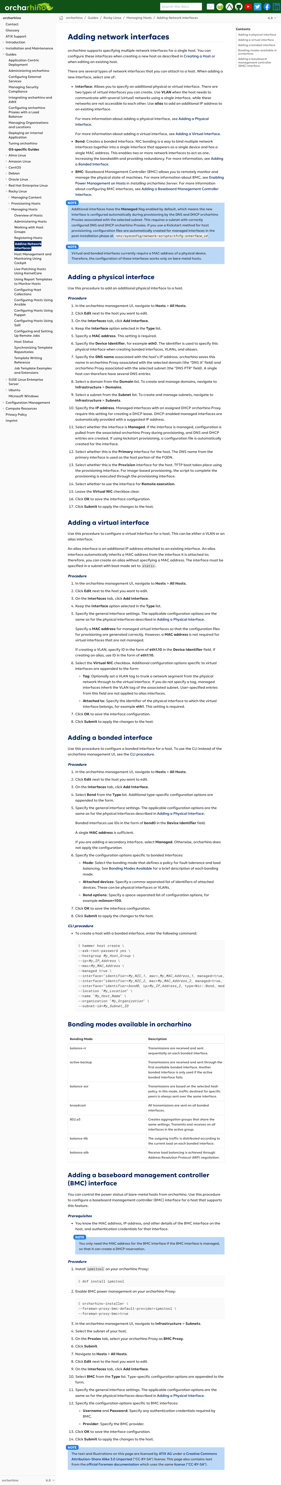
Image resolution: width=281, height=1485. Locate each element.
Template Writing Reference (28, 360)
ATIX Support (16, 36)
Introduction (15, 42)
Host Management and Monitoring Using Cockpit (32, 258)
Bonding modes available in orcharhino (257, 52)
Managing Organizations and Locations (29, 125)
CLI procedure (142, 754)
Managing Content (26, 197)
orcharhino (12, 18)
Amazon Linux (20, 161)
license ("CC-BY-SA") (190, 1464)
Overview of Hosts (28, 215)
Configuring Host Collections (27, 292)
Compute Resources (21, 408)
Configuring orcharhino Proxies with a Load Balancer (27, 112)
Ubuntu (14, 390)
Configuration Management (28, 403)
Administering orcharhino (29, 71)
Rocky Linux (18, 191)
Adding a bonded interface (256, 45)
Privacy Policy (16, 414)
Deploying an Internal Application (26, 135)
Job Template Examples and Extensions (33, 370)
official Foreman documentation (113, 1464)
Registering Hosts (28, 238)
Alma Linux (17, 155)
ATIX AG (165, 1453)
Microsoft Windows (24, 396)
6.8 (270, 18)
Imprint (12, 421)
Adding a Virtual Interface (198, 133)
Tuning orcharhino (23, 143)
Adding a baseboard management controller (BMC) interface (254, 62)
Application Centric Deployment (24, 62)
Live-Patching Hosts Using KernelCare (30, 271)
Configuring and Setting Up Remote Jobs (33, 333)
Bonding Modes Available (130, 868)
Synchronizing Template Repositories (33, 349)
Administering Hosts (30, 221)
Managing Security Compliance (23, 89)
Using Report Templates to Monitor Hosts (33, 281)
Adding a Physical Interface (180, 619)
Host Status (23, 342)
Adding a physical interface (257, 34)
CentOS (15, 167)
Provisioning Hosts (26, 203)
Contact (12, 24)
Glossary (12, 30)
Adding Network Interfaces (28, 246)
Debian (14, 173)
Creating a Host (197, 56)
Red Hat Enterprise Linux (28, 185)
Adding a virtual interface (256, 40)
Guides (11, 54)
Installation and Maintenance (29, 48)
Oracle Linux (18, 179)
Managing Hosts (24, 209)
